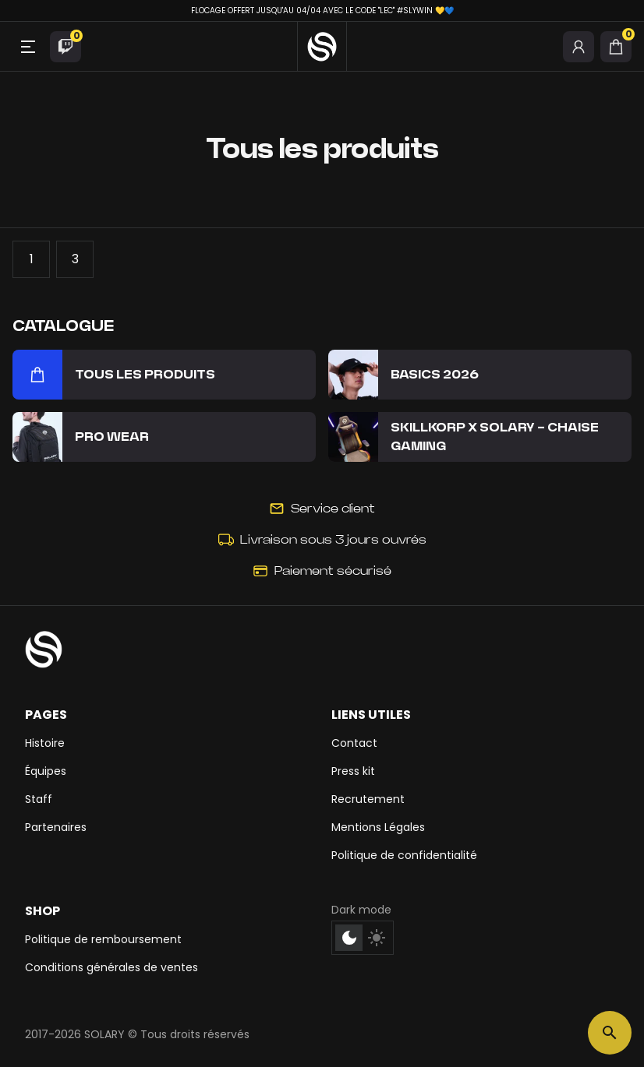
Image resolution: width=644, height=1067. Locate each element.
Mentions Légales (378, 827)
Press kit (353, 771)
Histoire (45, 743)
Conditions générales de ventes (111, 967)
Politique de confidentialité (404, 855)
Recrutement (368, 799)
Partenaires (56, 827)
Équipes (45, 771)
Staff (38, 799)
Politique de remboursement (103, 939)
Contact (354, 743)
